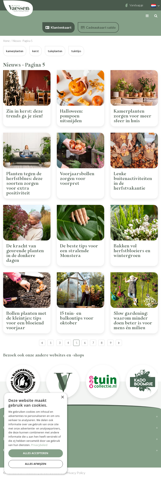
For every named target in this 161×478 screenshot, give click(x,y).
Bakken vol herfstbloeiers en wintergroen (132, 250)
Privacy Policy (75, 473)
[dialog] (35, 433)
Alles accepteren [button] (35, 453)
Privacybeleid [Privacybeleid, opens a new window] (39, 445)
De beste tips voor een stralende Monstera (79, 250)
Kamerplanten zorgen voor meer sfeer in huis (132, 116)
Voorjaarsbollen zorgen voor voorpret (77, 178)
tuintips (76, 51)
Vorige (42, 343)
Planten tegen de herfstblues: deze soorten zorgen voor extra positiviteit (24, 183)
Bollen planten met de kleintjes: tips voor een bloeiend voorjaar (26, 321)
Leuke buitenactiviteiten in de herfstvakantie (133, 181)
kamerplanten (14, 51)
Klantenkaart (58, 27)
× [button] (62, 397)
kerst (35, 51)
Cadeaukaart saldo (98, 27)
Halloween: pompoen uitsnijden (71, 116)
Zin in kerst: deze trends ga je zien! (24, 113)
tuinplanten (55, 51)
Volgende (119, 343)
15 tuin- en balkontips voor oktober (76, 318)
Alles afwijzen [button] (35, 464)
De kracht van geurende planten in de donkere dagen (25, 253)
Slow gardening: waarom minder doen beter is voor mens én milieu (133, 321)
